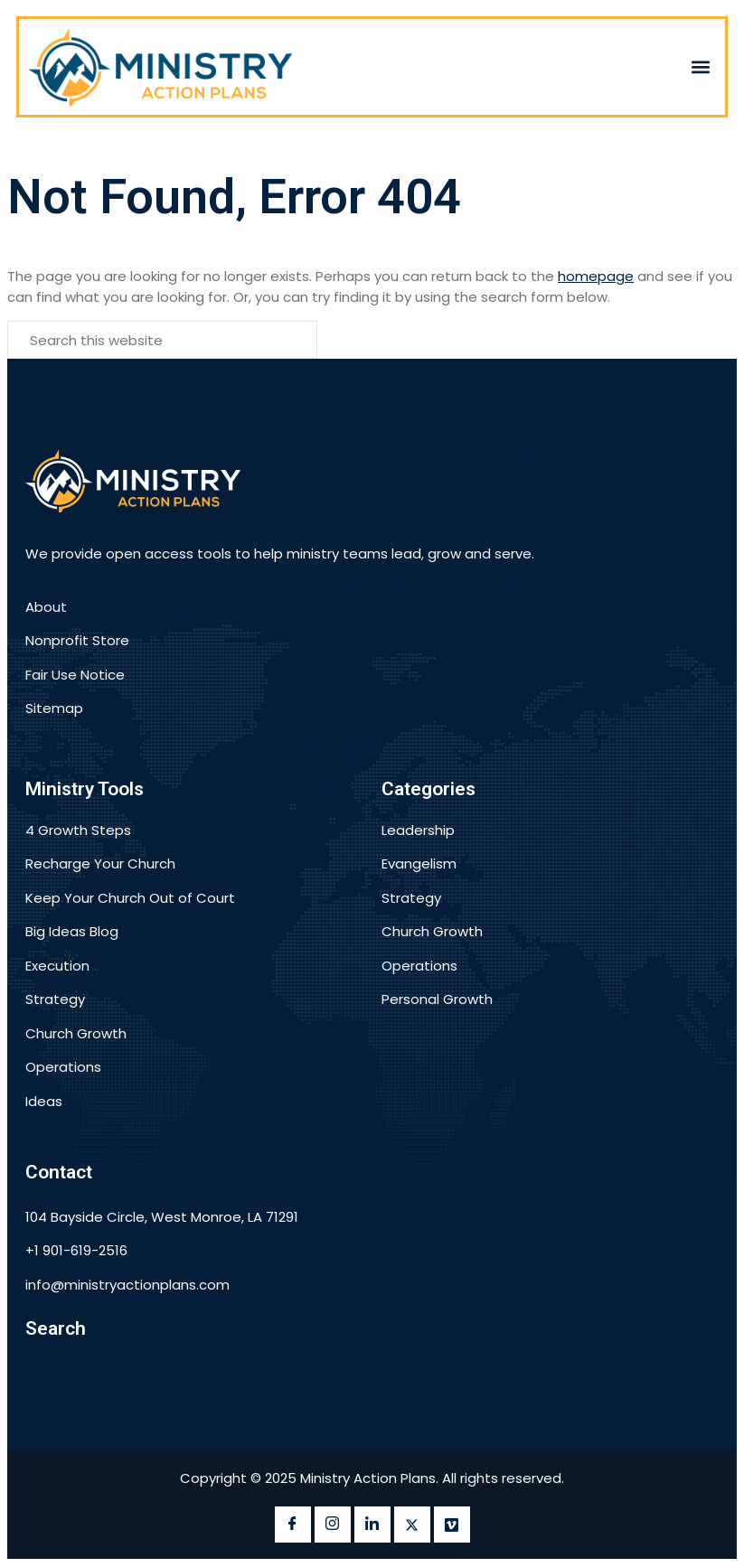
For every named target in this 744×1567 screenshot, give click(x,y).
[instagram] (333, 1524)
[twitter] (412, 1524)
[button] (701, 66)
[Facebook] (293, 1524)
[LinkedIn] (372, 1524)
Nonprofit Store (77, 640)
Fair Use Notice (75, 674)
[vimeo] (452, 1524)
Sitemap (54, 708)
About (46, 606)
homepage (596, 276)
